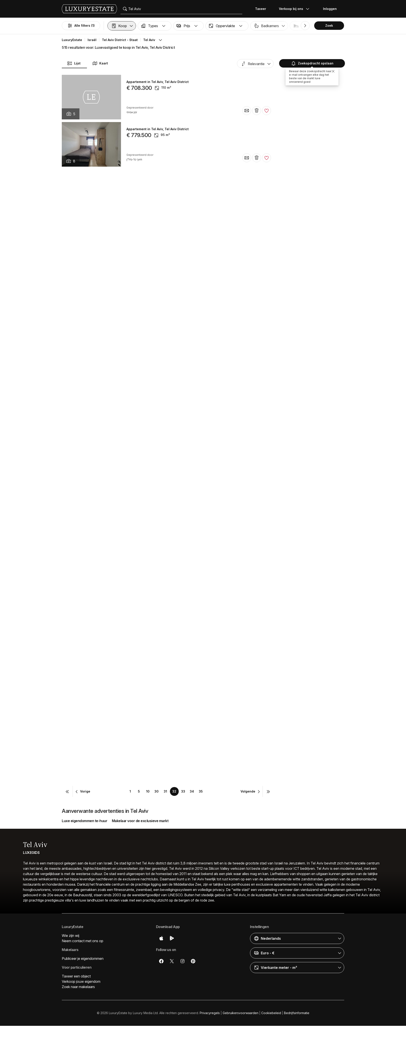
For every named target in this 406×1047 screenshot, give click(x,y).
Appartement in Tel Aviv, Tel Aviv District (157, 82)
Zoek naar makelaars (78, 987)
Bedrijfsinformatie (296, 1013)
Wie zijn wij (70, 935)
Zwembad (348, 25)
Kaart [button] (100, 63)
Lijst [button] (74, 63)
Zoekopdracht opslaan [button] (312, 63)
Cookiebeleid (271, 1013)
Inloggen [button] (330, 9)
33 (183, 791)
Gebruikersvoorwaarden (240, 1013)
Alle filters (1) (81, 25)
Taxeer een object (76, 976)
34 (192, 791)
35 (201, 791)
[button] (122, 25)
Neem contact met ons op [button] (82, 941)
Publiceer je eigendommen (82, 958)
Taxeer (260, 9)
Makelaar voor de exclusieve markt (140, 821)
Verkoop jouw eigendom (81, 981)
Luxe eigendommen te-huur (84, 821)
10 (148, 791)
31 (165, 791)
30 (156, 791)
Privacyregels (210, 1013)
